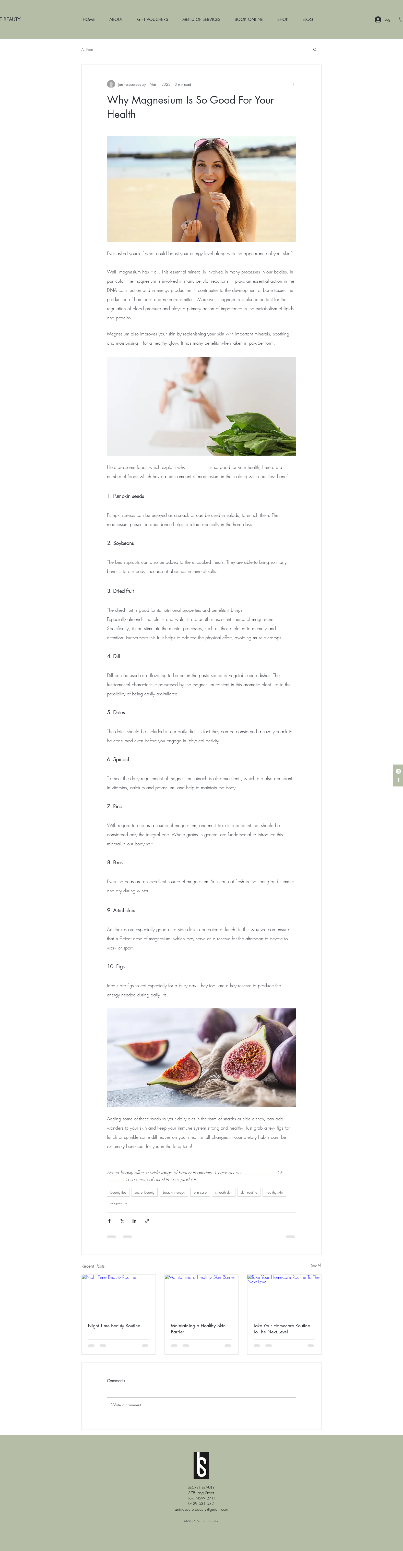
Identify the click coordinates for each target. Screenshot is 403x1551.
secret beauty (144, 1192)
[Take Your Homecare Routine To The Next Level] (284, 1295)
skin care (200, 1192)
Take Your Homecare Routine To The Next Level (282, 1328)
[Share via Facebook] (109, 1220)
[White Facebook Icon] (398, 780)
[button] (315, 49)
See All (316, 1265)
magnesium (118, 1202)
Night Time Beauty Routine (114, 1325)
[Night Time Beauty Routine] (119, 1295)
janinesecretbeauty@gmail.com (201, 1509)
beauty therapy (174, 1192)
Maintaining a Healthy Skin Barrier (198, 1328)
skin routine (249, 1192)
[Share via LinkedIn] (134, 1220)
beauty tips (118, 1192)
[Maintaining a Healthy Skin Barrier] (202, 1295)
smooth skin (223, 1192)
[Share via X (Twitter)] (122, 1220)
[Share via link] (147, 1220)
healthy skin (274, 1192)
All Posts (87, 49)
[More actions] (293, 84)
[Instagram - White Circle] (398, 771)
